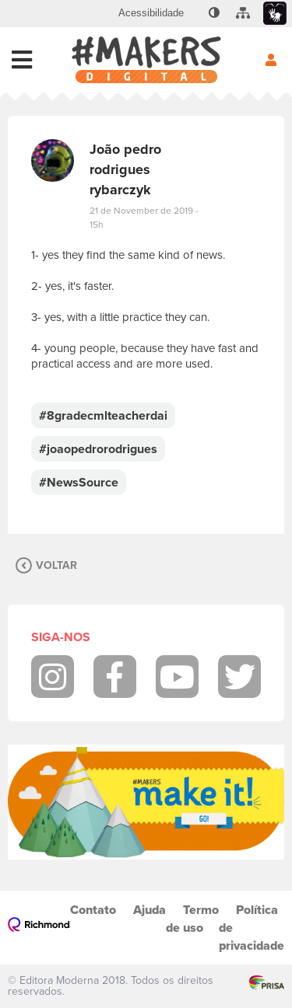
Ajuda (149, 910)
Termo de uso (192, 918)
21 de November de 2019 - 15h (144, 218)
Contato (93, 910)
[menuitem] (151, 13)
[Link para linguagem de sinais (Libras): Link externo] (275, 13)
